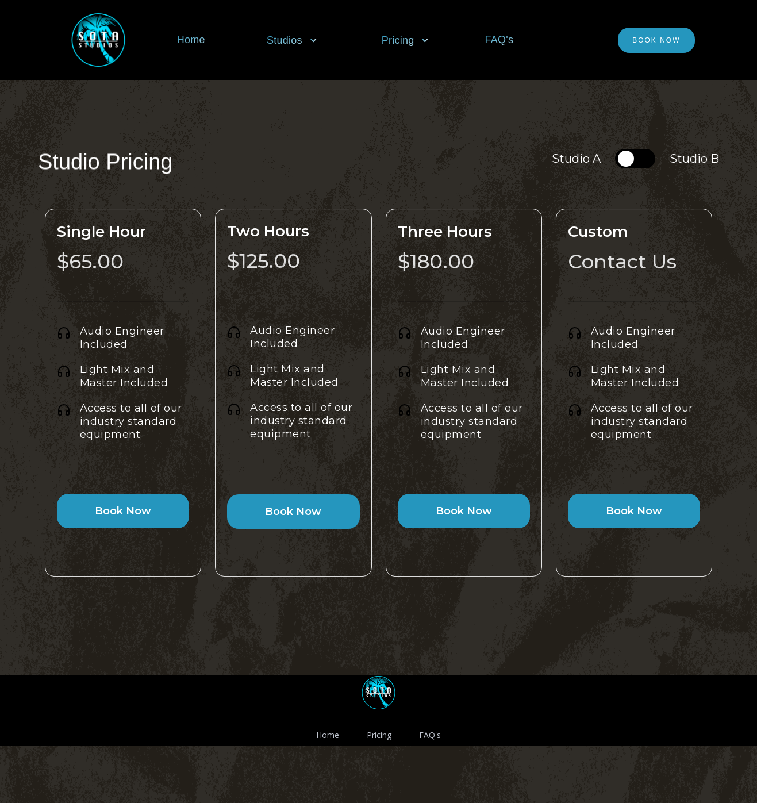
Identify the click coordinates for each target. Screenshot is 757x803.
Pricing (379, 734)
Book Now (656, 40)
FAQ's (499, 39)
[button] (298, 40)
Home (191, 39)
